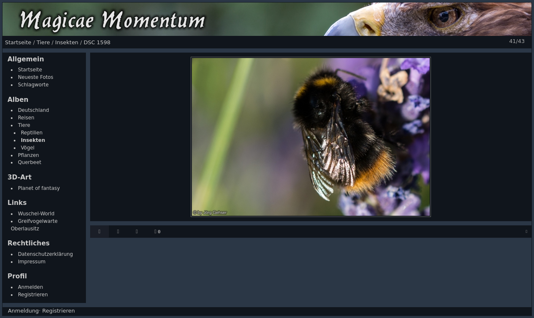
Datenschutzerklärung (45, 254)
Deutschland (33, 110)
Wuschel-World (36, 214)
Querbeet (29, 162)
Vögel (28, 148)
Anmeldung (23, 311)
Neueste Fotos (35, 77)
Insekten (33, 140)
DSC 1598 (96, 42)
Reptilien (32, 133)
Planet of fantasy (39, 188)
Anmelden (30, 287)
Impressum (31, 262)
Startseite (30, 70)
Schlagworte (33, 85)
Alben (18, 99)
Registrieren (33, 295)
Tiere (24, 125)
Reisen (26, 118)
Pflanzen (28, 155)
